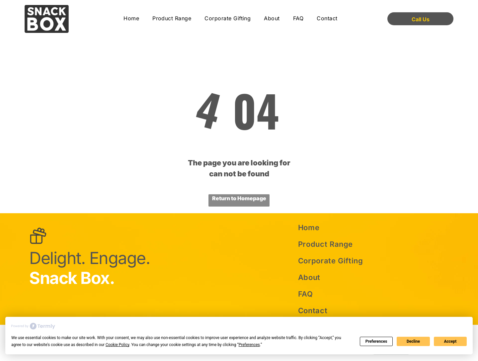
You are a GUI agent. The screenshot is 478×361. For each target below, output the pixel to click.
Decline (413, 341)
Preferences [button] (249, 344)
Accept (450, 341)
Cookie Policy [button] (117, 344)
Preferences (376, 341)
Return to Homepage (239, 198)
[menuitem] (131, 18)
